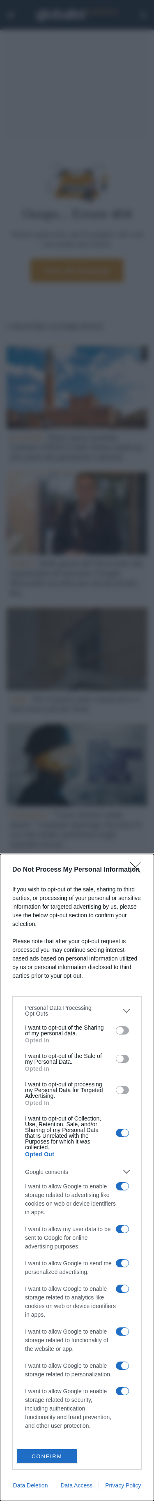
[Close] (138, 870)
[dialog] (77, 1177)
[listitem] (77, 1010)
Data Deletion (30, 1485)
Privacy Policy (123, 1485)
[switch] (122, 1030)
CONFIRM (47, 1456)
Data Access (76, 1485)
